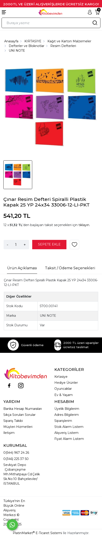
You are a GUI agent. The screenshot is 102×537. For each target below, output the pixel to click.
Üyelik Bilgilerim (66, 409)
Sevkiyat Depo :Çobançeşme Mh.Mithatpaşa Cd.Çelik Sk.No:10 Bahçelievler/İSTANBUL (21, 474)
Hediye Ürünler (66, 383)
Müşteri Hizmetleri (17, 427)
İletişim (9, 433)
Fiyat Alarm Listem (69, 439)
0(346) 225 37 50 (16, 459)
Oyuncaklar (63, 389)
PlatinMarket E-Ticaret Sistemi (37, 533)
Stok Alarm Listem (68, 427)
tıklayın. (84, 225)
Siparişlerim (63, 421)
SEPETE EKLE (49, 244)
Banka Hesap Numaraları (22, 409)
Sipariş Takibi (13, 421)
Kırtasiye (61, 377)
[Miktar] (16, 244)
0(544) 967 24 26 (16, 453)
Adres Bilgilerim (66, 415)
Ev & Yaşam (63, 395)
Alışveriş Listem (66, 433)
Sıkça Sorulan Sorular (19, 415)
